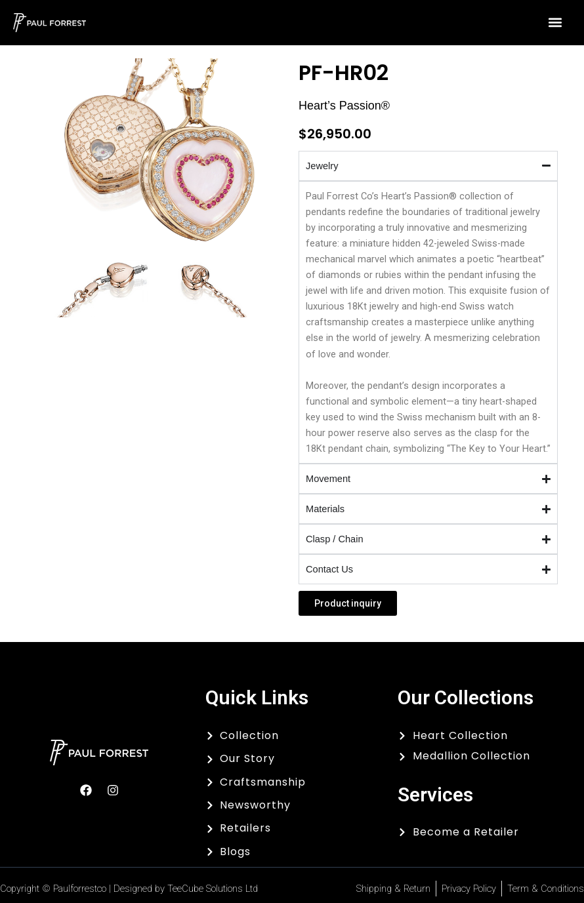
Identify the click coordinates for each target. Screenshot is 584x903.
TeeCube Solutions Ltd (212, 888)
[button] (555, 22)
